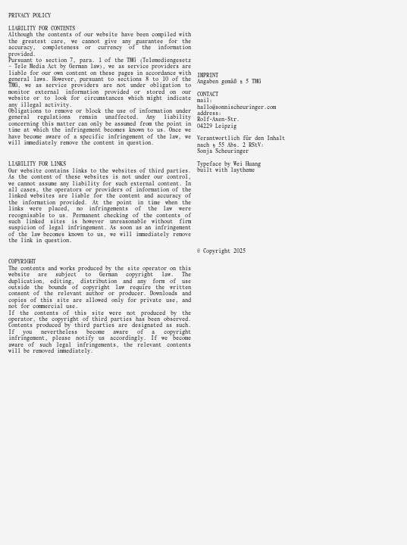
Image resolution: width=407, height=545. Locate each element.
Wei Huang (247, 164)
